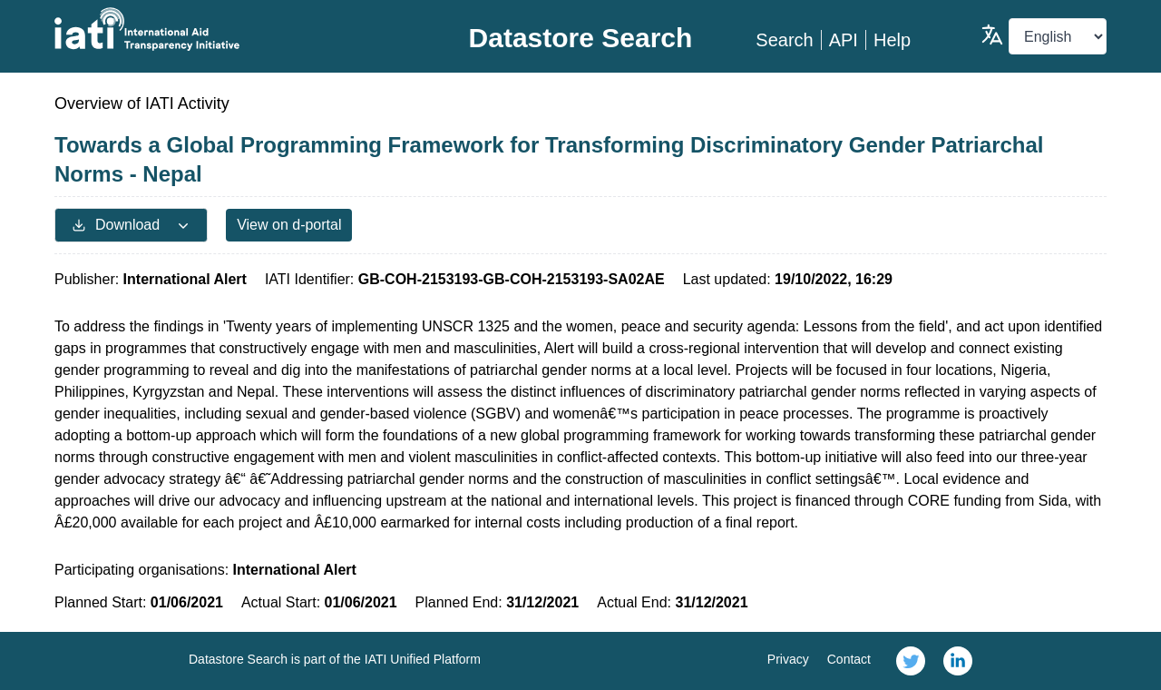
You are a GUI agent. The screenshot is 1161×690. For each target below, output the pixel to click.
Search (784, 40)
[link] (910, 660)
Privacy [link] (788, 659)
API (843, 40)
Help (892, 40)
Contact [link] (849, 659)
